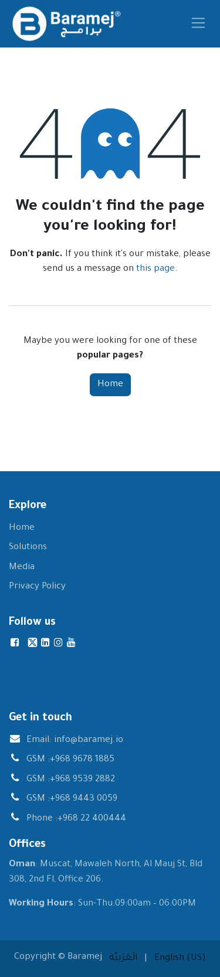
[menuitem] (123, 958)
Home (110, 385)
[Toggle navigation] (198, 24)
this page (155, 269)
